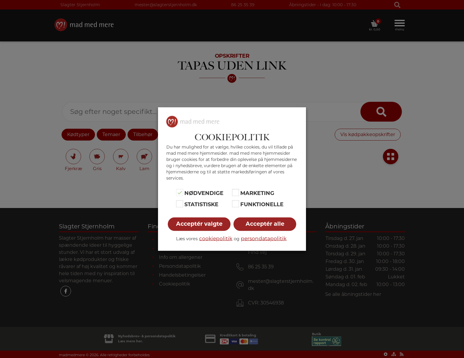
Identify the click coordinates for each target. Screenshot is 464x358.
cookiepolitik (215, 238)
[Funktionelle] (235, 203)
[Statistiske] (179, 203)
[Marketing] (235, 192)
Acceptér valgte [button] (199, 223)
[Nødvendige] (179, 192)
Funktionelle (261, 204)
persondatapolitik (263, 238)
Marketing (257, 193)
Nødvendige (203, 193)
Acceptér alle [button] (265, 223)
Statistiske (201, 204)
